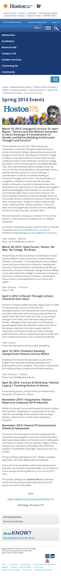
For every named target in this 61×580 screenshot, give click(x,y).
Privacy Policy (26, 564)
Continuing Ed (10, 65)
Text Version (38, 567)
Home (5, 87)
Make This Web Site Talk (43, 570)
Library (22, 13)
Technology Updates (48, 13)
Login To (55, 22)
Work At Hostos (25, 567)
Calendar (32, 13)
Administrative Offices (21, 87)
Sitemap (14, 567)
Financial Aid (9, 47)
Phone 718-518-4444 (15, 553)
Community (8, 71)
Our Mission (13, 564)
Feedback (5, 567)
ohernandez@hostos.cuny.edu (31, 229)
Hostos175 (52, 90)
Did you (17, 533)
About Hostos (9, 13)
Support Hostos (34, 15)
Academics (8, 41)
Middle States (50, 15)
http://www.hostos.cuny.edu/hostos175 (30, 499)
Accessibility (27, 570)
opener (57, 28)
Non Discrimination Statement (45, 564)
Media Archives (37, 90)
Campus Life (9, 53)
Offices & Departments (12, 22)
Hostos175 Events (12, 92)
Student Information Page (11, 570)
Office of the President (45, 87)
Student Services (11, 59)
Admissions (8, 34)
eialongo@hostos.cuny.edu (43, 232)
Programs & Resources (37, 22)
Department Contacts (15, 15)
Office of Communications (14, 90)
